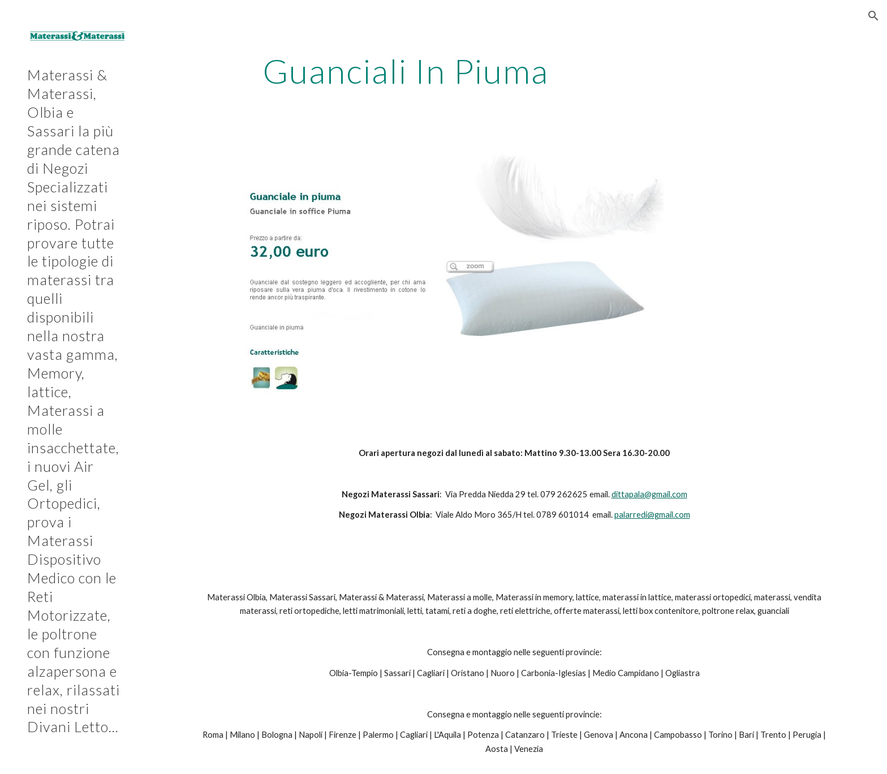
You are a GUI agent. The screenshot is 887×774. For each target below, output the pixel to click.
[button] (873, 15)
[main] (405, 71)
